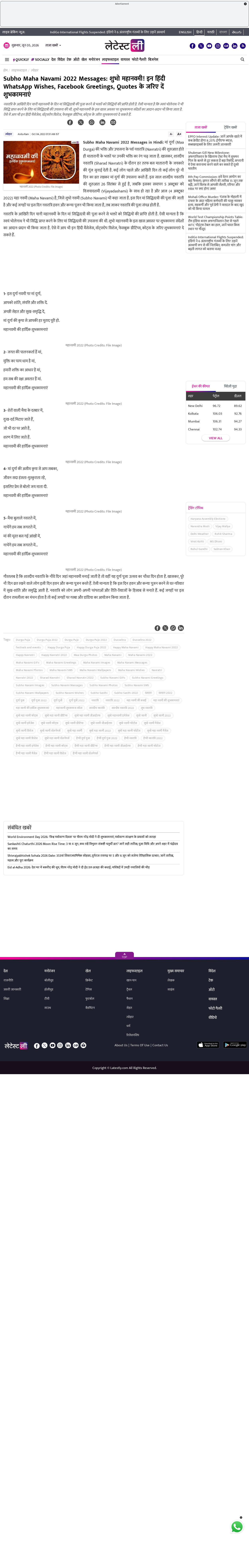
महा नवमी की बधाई (136, 700)
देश (53, 60)
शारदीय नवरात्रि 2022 (123, 708)
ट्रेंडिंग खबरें (230, 127)
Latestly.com (119, 1068)
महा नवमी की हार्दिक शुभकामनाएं (32, 708)
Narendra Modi (200, 526)
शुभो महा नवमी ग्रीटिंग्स (56, 715)
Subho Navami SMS (137, 685)
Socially (40, 60)
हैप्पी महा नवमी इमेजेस (27, 746)
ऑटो (76, 60)
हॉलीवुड (48, 989)
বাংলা (223, 32)
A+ (179, 134)
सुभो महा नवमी (74, 730)
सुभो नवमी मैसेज (152, 723)
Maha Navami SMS (61, 670)
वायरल (125, 60)
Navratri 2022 (24, 677)
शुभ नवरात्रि (147, 708)
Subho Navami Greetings (147, 677)
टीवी (46, 998)
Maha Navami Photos (29, 670)
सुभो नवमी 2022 (162, 715)
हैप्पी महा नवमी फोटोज (149, 746)
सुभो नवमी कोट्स (49, 723)
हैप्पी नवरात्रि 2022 (153, 738)
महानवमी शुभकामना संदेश (69, 708)
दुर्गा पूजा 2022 (39, 700)
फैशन (129, 998)
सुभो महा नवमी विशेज (27, 738)
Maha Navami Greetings (61, 662)
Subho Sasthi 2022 (126, 693)
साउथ (47, 1008)
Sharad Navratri (50, 677)
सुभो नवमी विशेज (24, 730)
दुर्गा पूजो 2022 (76, 700)
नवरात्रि (95, 700)
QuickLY (21, 60)
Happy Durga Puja (59, 647)
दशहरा (148, 693)
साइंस (171, 989)
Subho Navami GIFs (112, 677)
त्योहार (8, 134)
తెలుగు (236, 32)
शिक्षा (6, 998)
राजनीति (8, 980)
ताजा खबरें (51, 45)
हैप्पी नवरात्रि (130, 738)
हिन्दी (199, 32)
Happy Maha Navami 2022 (161, 647)
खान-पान (131, 980)
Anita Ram (23, 134)
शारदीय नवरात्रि (97, 708)
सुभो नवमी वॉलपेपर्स (50, 730)
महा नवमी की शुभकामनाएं (166, 700)
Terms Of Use (140, 1045)
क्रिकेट (89, 980)
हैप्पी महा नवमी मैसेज (26, 753)
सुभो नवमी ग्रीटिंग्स (74, 723)
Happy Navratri (25, 655)
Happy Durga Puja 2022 (91, 647)
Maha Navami (113, 655)
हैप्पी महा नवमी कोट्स (57, 746)
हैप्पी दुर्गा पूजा (83, 738)
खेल (84, 60)
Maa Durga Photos (85, 655)
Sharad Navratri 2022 (80, 677)
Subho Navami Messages (67, 685)
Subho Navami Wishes (70, 693)
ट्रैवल (129, 989)
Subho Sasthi (99, 693)
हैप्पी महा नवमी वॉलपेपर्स (85, 753)
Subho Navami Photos (104, 685)
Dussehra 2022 (142, 640)
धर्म (128, 1026)
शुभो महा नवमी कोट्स (27, 715)
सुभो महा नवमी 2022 (100, 730)
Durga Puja (23, 640)
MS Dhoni (216, 541)
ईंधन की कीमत (201, 386)
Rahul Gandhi (199, 549)
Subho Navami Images (30, 685)
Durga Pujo (72, 640)
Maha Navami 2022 (140, 655)
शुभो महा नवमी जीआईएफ (88, 715)
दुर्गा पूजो (58, 700)
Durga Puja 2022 (47, 640)
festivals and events (28, 647)
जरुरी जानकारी (12, 989)
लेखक (171, 980)
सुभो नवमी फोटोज (128, 723)
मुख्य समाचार (176, 971)
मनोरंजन (94, 60)
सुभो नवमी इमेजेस (25, 723)
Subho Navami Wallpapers (32, 693)
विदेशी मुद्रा (230, 386)
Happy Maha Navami (126, 647)
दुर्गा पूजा (20, 700)
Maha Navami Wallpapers (95, 670)
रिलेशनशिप (132, 1035)
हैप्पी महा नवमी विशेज (55, 753)
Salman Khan (222, 549)
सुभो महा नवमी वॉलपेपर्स (57, 738)
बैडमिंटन (90, 1008)
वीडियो (213, 1018)
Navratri (157, 670)
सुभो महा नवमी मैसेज (157, 730)
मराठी (210, 32)
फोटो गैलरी (139, 60)
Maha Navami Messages (132, 662)
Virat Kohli (197, 541)
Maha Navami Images (96, 662)
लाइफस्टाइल (110, 60)
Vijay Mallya (223, 526)
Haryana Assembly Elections (208, 518)
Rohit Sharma (223, 534)
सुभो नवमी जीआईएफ (101, 723)
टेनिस (88, 989)
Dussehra (120, 640)
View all (216, 438)
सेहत (129, 1008)
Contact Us (160, 1045)
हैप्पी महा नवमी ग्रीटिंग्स (86, 746)
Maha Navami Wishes (131, 670)
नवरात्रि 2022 (113, 700)
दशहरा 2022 (166, 693)
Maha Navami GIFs (27, 662)
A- (171, 134)
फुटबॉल (89, 998)
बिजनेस (153, 60)
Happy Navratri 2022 (54, 655)
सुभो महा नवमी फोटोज (129, 730)
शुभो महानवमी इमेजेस (118, 715)
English (185, 32)
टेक (69, 60)
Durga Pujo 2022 (96, 640)
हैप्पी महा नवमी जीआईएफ (118, 746)
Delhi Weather (200, 534)
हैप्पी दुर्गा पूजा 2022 (107, 738)
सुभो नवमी (141, 715)
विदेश (61, 60)
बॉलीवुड (48, 980)
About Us (121, 1045)
